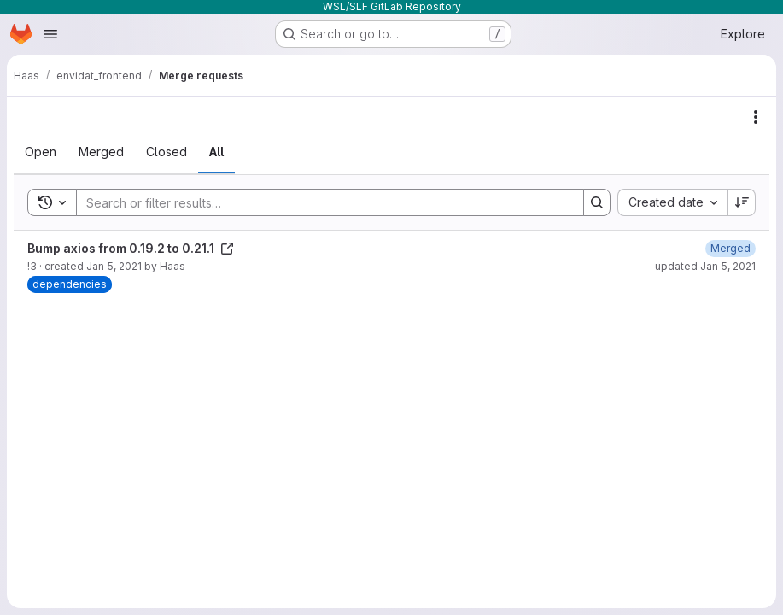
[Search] (321, 202)
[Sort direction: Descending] (742, 202)
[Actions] (755, 117)
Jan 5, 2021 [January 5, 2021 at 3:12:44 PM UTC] (114, 266)
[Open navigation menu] (50, 34)
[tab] (40, 152)
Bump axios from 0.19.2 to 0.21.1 (130, 248)
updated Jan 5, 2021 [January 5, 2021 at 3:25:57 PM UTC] (705, 266)
